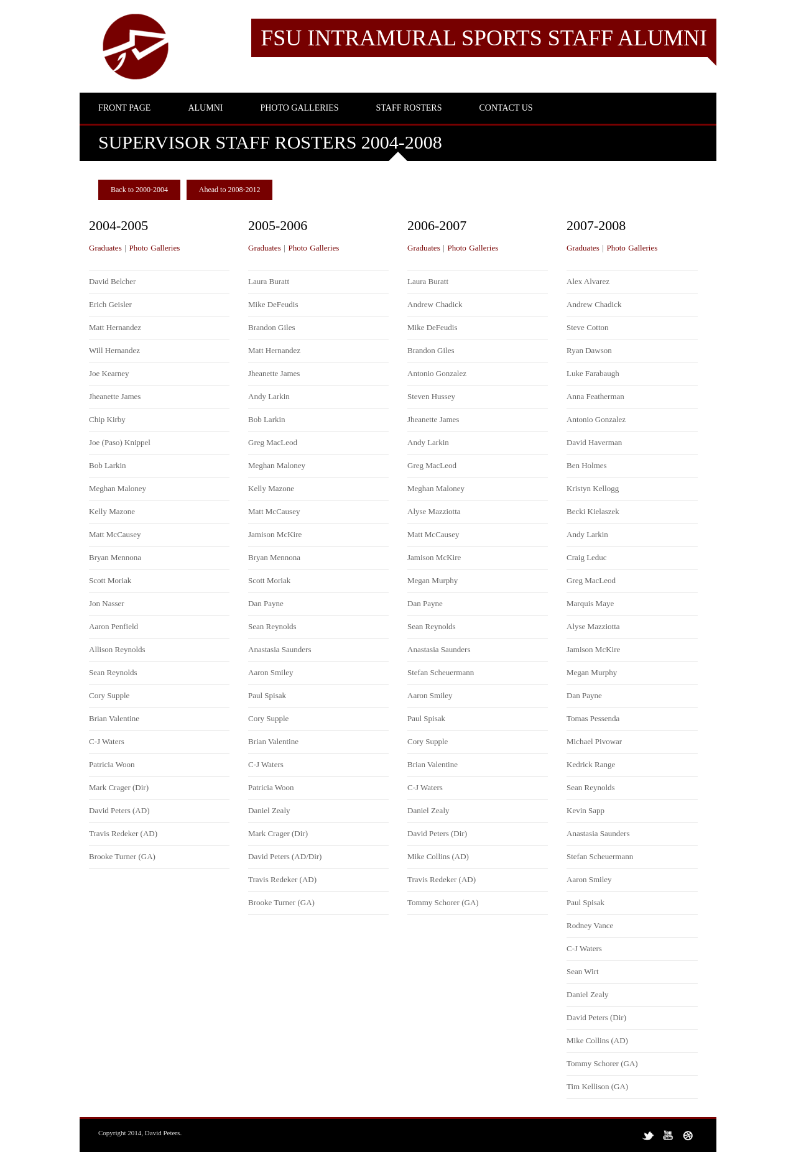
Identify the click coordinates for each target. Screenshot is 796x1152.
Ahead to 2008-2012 (230, 189)
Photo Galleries (154, 247)
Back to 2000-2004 (139, 189)
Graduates (105, 247)
